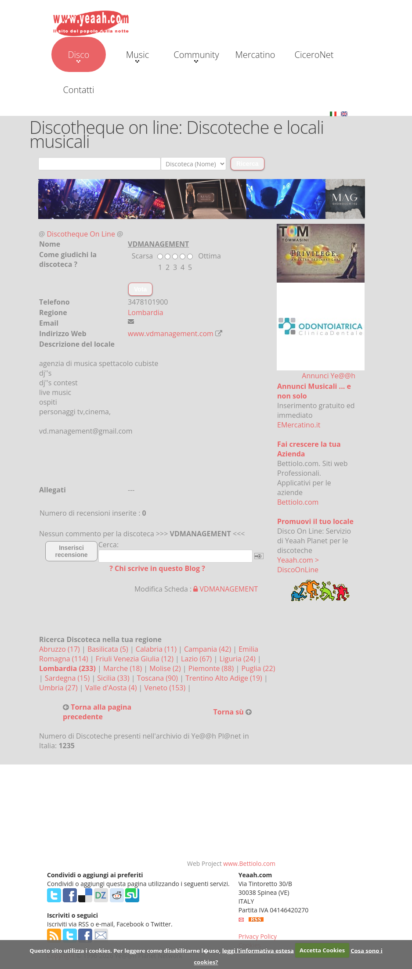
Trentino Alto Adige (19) (224, 678)
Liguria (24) (238, 659)
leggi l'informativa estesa (258, 950)
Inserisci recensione (71, 551)
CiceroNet (313, 55)
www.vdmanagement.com (170, 333)
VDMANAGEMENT (225, 589)
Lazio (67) (197, 659)
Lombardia (145, 312)
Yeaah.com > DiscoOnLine (298, 564)
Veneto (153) (166, 688)
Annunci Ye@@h (328, 375)
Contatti (78, 90)
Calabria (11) (157, 649)
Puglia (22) (258, 668)
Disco (78, 56)
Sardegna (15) (68, 678)
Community (196, 56)
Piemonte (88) (212, 668)
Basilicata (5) (108, 649)
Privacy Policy (258, 936)
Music (137, 56)
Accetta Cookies (322, 950)
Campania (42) (208, 649)
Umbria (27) (59, 688)
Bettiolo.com (297, 502)
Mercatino (255, 55)
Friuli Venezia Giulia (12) (135, 659)
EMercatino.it (298, 425)
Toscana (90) (158, 678)
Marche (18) (123, 668)
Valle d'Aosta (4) (112, 688)
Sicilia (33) (114, 678)
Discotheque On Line (81, 234)
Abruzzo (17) (60, 649)
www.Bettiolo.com (249, 863)
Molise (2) (166, 668)
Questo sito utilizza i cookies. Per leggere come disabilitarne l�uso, (124, 950)
